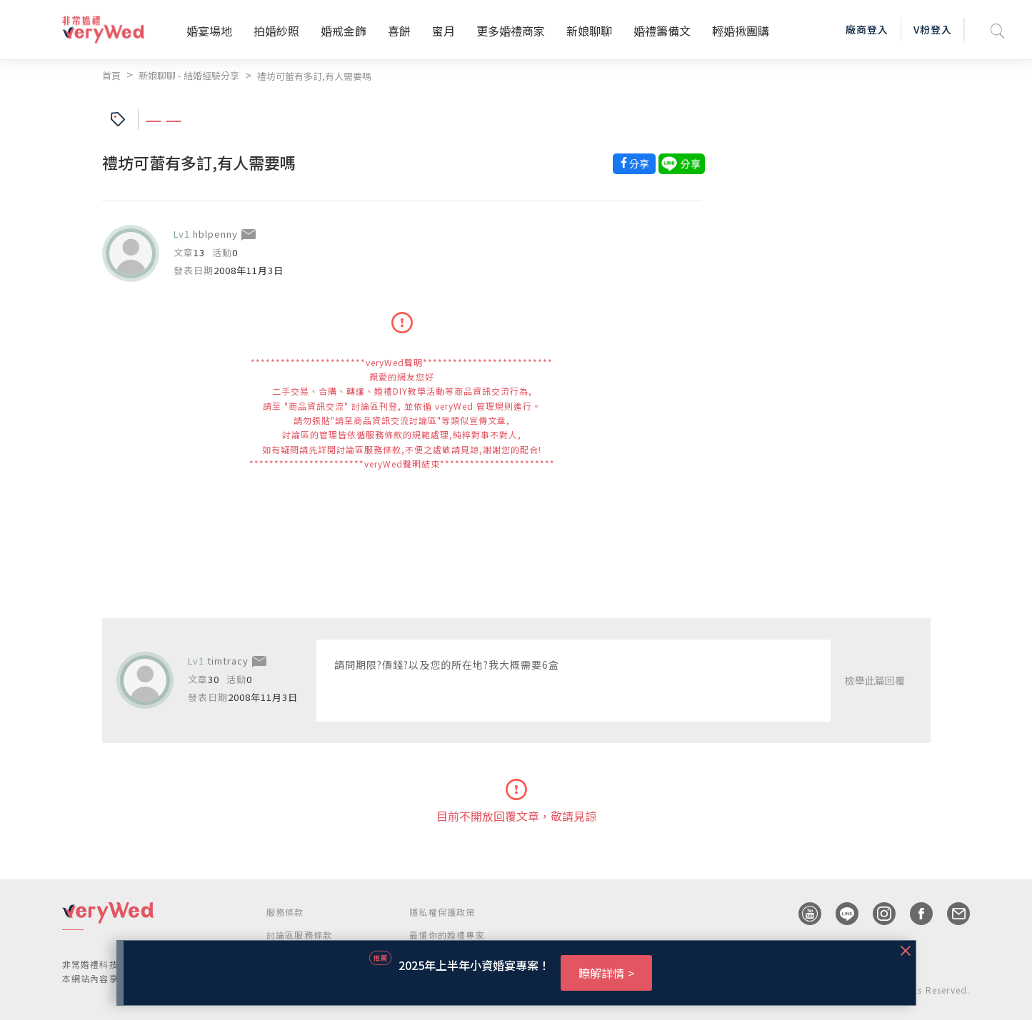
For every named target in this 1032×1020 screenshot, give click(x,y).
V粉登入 (932, 29)
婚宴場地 (209, 30)
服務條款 (285, 912)
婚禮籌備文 (662, 30)
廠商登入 (867, 29)
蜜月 (443, 30)
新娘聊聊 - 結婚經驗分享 (189, 75)
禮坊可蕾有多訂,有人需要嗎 (314, 76)
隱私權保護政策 (442, 912)
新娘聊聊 (589, 30)
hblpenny (215, 234)
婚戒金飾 (343, 30)
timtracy (228, 660)
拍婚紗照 (276, 30)
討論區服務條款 (299, 935)
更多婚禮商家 (510, 30)
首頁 (111, 75)
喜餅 (399, 30)
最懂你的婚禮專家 (447, 935)
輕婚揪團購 (740, 30)
